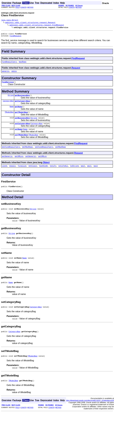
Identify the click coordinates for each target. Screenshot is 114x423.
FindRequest (15, 37)
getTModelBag (21, 116)
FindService (8, 84)
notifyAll (63, 172)
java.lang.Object (9, 20)
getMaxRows (27, 153)
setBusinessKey (22, 122)
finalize (22, 172)
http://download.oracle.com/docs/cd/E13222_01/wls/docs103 (90, 411)
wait (83, 172)
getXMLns (19, 163)
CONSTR (23, 7)
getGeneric (7, 163)
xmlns (14, 73)
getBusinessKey (22, 98)
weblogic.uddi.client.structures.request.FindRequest (37, 25)
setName (18, 134)
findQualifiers (9, 63)
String (11, 98)
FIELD (17, 7)
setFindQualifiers (44, 153)
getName (18, 110)
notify (53, 172)
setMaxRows (60, 153)
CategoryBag (8, 104)
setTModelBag (21, 140)
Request (75, 69)
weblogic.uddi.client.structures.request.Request (30, 23)
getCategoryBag (22, 104)
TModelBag (9, 116)
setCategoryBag (22, 128)
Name (12, 110)
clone (4, 172)
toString (74, 172)
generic (5, 73)
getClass (32, 172)
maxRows (22, 63)
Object (46, 169)
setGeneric (30, 163)
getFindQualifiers (11, 153)
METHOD (30, 7)
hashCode (43, 172)
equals (12, 172)
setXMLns (42, 163)
